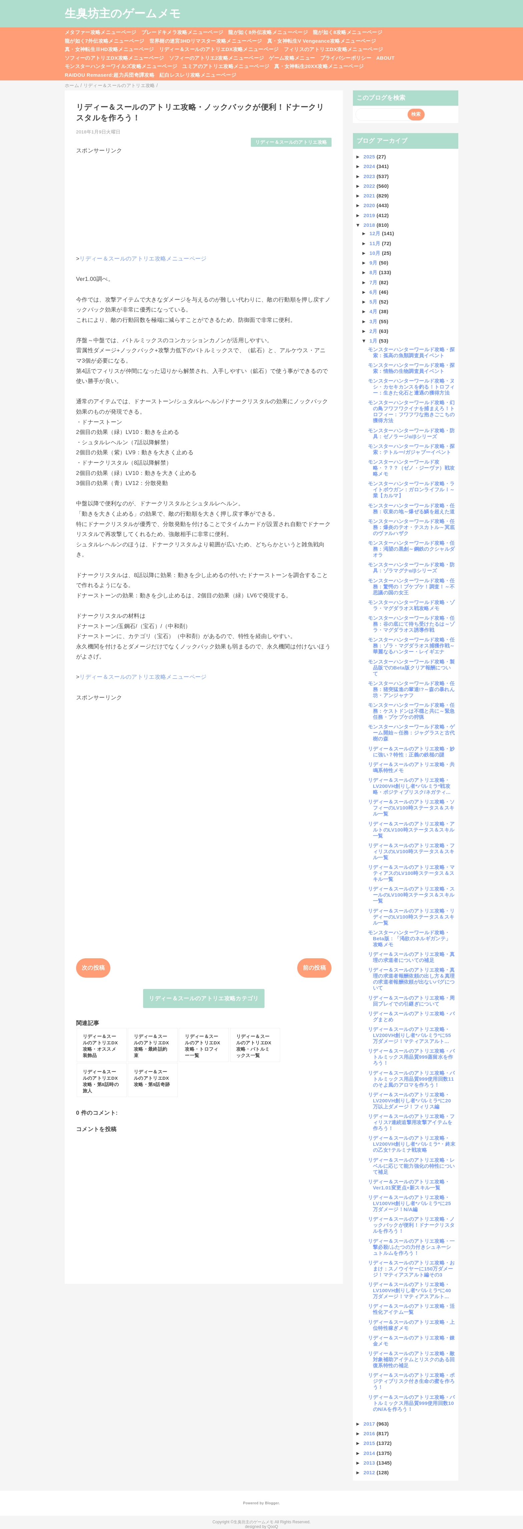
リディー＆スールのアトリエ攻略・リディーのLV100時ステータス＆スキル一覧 (411, 917)
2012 (370, 1472)
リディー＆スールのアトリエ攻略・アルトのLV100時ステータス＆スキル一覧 (411, 830)
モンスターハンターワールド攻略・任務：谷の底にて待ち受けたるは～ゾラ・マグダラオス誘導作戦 (411, 624)
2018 (370, 225)
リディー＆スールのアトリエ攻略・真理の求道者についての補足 (411, 957)
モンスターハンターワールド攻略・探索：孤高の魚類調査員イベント (411, 352)
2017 (370, 1424)
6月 (374, 292)
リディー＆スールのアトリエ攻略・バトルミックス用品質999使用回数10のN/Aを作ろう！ (411, 1403)
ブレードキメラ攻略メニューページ (182, 32)
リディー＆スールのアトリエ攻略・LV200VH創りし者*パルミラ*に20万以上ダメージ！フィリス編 (409, 1100)
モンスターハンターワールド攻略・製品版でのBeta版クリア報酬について (411, 667)
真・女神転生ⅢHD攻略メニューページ (109, 49)
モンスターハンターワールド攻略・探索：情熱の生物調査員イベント (411, 368)
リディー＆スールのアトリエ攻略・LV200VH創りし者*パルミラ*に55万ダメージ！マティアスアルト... (409, 1035)
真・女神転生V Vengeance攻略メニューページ (321, 41)
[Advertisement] (204, 201)
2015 (370, 1443)
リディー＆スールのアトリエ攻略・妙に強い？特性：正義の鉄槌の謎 (411, 751)
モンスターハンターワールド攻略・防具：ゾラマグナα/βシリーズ (411, 567)
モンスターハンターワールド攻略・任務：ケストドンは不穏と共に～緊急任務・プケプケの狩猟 (411, 711)
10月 (376, 253)
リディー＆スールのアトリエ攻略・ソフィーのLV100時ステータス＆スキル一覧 (411, 808)
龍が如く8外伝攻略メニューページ (268, 32)
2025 (370, 156)
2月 (374, 331)
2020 (370, 205)
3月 (374, 321)
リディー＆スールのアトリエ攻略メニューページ (142, 259)
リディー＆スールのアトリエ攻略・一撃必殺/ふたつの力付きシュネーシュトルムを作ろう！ (411, 1247)
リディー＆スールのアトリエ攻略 (291, 142)
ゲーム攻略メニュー (292, 58)
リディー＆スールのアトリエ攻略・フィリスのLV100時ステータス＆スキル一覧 (411, 851)
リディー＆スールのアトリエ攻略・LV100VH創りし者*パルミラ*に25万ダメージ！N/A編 (409, 1203)
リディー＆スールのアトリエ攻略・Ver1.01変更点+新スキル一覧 (409, 1184)
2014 (370, 1453)
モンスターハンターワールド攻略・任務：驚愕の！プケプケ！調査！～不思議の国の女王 (411, 586)
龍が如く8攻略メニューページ (347, 32)
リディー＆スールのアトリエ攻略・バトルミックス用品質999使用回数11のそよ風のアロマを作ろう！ (411, 1079)
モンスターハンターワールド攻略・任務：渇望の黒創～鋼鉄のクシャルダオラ (411, 549)
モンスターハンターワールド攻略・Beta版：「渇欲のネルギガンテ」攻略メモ (409, 938)
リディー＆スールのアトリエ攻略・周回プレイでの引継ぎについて (411, 1001)
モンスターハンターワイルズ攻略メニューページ (121, 66)
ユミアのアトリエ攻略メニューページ (225, 66)
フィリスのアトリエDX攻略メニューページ (333, 49)
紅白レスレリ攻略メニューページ (197, 75)
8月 (374, 272)
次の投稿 (93, 968)
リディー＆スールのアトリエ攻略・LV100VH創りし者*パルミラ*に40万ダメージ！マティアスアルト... (409, 1290)
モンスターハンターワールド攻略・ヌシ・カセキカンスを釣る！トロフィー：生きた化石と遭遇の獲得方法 (411, 387)
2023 (370, 176)
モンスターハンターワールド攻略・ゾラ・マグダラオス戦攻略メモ (411, 605)
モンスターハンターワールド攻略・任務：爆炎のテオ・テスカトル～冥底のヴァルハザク (411, 527)
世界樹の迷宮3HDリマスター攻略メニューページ (205, 41)
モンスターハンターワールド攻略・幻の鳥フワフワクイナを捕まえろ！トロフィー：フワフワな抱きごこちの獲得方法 (411, 411)
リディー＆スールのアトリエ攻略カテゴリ (203, 998)
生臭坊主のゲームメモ (123, 13)
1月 (374, 341)
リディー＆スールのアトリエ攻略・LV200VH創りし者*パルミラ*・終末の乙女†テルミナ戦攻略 (411, 1144)
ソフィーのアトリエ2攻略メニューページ (216, 58)
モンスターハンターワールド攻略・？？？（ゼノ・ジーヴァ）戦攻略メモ (411, 468)
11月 (376, 243)
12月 (376, 233)
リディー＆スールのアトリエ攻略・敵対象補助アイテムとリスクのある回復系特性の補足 (411, 1359)
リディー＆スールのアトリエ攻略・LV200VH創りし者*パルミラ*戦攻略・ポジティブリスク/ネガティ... (409, 786)
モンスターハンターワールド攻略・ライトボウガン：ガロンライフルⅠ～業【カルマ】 (411, 489)
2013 (370, 1463)
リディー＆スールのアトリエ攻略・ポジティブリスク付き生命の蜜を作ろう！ (411, 1381)
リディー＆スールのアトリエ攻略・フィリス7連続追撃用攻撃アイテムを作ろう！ (411, 1122)
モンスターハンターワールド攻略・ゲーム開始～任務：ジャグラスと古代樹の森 (411, 732)
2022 (370, 186)
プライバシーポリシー (345, 58)
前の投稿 (314, 968)
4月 (374, 311)
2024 (370, 166)
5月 (374, 302)
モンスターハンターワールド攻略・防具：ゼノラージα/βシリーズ (411, 433)
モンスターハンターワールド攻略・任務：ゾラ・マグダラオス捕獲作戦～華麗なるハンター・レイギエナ (411, 645)
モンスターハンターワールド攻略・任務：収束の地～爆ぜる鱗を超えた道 (411, 508)
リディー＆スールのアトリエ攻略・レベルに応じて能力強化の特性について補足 (411, 1166)
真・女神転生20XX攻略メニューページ (319, 66)
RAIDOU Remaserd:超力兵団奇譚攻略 (109, 75)
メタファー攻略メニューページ (100, 32)
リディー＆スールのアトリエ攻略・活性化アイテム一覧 (411, 1309)
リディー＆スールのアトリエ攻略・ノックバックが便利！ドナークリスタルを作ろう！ (411, 1225)
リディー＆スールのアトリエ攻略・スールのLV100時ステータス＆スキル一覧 (411, 895)
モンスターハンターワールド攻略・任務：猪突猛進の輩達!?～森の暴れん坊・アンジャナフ (411, 689)
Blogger (272, 1503)
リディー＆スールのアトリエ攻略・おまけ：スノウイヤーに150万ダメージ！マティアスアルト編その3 (411, 1269)
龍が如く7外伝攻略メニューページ (104, 41)
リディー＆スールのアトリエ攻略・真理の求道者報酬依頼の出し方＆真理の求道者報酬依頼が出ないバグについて (411, 979)
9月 (374, 263)
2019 (370, 215)
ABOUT (385, 58)
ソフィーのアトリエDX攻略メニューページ (114, 58)
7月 (374, 282)
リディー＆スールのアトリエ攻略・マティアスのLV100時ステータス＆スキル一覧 (411, 873)
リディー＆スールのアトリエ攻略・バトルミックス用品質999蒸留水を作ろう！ (411, 1057)
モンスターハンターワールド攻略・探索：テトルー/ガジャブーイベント (411, 449)
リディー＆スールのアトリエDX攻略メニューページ (219, 49)
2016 (370, 1433)
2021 (370, 195)
